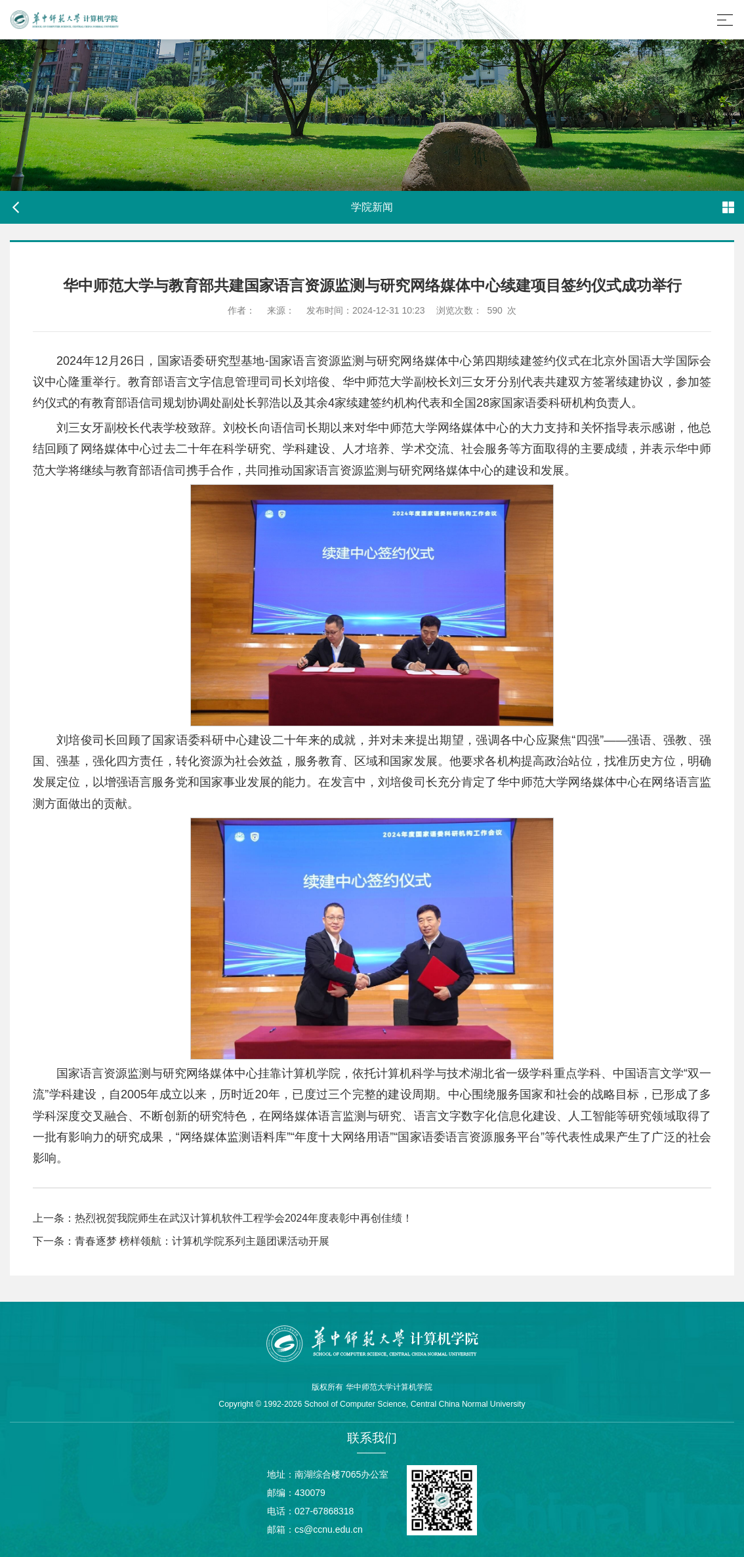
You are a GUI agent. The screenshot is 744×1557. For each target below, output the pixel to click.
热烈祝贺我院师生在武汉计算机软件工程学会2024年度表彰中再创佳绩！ (244, 1218)
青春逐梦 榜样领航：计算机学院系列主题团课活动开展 (202, 1241)
